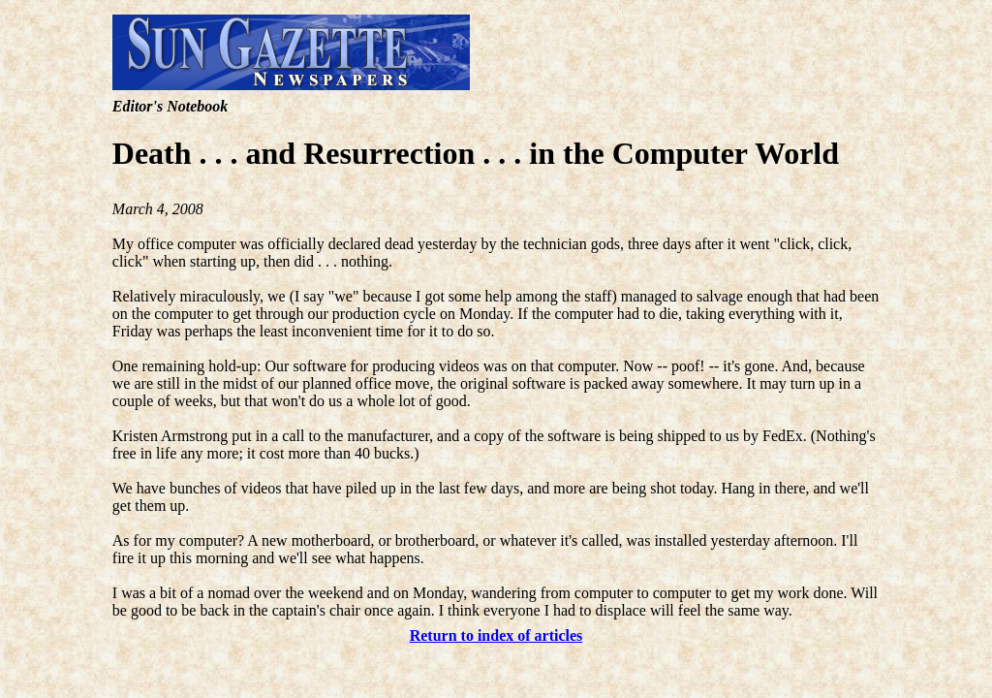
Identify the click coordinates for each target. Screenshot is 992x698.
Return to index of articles (496, 635)
